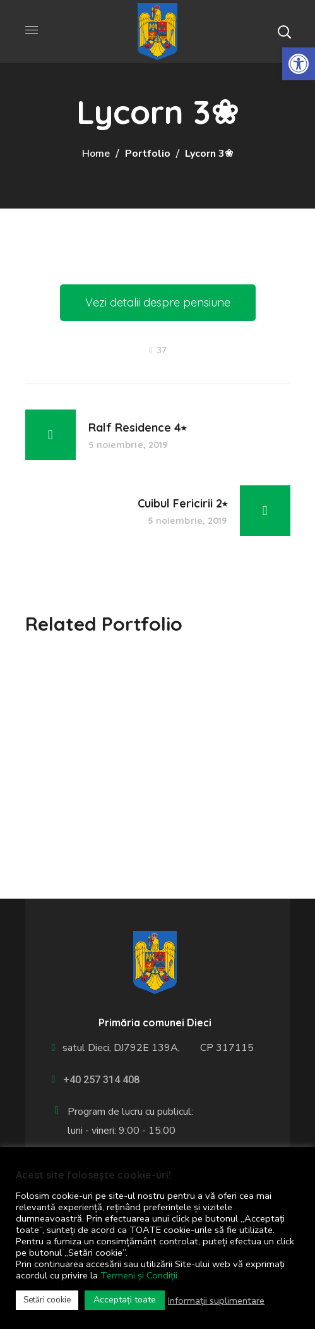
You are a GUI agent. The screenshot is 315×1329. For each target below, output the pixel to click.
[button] (284, 31)
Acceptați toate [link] (124, 1300)
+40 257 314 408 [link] (101, 1080)
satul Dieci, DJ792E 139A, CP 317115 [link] (155, 1048)
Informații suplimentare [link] (216, 1300)
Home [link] (96, 154)
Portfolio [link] (147, 154)
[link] (298, 63)
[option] (158, 662)
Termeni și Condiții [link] (138, 1275)
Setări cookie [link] (47, 1300)
